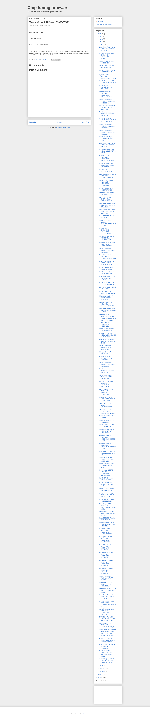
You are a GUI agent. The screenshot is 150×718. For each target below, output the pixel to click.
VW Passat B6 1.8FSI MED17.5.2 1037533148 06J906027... (106, 547)
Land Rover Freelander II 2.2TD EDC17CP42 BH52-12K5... (107, 107)
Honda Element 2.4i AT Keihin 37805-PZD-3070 (107, 81)
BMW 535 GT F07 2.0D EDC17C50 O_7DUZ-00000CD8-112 (107, 165)
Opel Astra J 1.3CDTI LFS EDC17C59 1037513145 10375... (107, 175)
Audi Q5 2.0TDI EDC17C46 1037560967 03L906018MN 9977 (106, 158)
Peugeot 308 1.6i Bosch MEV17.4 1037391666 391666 (107, 513)
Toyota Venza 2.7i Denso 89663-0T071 (107, 421)
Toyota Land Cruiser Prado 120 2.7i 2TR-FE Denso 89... (107, 578)
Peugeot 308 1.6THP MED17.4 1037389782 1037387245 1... (107, 398)
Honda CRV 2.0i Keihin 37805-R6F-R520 (106, 268)
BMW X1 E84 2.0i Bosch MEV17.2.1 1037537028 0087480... (107, 151)
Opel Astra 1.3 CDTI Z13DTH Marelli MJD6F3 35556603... (106, 199)
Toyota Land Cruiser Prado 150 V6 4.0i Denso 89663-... (105, 347)
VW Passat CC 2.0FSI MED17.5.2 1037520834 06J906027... (106, 563)
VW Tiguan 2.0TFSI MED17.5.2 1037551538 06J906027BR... (105, 539)
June (101, 39)
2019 (99, 677)
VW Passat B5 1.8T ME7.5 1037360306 (106, 634)
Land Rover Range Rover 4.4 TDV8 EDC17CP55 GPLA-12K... (107, 205)
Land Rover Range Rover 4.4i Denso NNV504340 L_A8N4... (107, 310)
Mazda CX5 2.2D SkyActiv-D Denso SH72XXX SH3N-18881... (105, 653)
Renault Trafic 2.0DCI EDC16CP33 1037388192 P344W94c (107, 256)
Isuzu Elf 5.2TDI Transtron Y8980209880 (107, 519)
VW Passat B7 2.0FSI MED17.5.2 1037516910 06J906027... (106, 555)
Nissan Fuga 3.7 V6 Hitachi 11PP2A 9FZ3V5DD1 (105, 584)
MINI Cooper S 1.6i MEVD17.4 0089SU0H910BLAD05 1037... (107, 506)
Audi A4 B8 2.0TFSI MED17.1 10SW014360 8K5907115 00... (107, 335)
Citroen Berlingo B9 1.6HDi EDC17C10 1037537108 (106, 459)
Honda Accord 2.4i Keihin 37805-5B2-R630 (107, 500)
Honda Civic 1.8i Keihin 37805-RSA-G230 (106, 329)
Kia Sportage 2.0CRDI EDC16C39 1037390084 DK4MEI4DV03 (106, 472)
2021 (99, 34)
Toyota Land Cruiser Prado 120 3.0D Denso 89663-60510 (107, 376)
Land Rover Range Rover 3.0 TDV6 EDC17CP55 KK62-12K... (107, 596)
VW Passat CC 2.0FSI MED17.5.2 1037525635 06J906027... (106, 571)
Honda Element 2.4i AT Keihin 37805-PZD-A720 (106, 465)
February (103, 668)
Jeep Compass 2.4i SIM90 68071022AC (107, 288)
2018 (99, 680)
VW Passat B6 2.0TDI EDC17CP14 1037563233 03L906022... (106, 323)
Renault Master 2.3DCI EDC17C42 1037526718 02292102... (106, 55)
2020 (99, 675)
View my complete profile (103, 24)
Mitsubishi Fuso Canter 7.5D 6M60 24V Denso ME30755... (107, 524)
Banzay (100, 21)
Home (59, 122)
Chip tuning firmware (48, 7)
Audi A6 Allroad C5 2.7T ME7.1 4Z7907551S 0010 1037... (106, 358)
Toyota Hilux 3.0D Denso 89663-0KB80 (107, 62)
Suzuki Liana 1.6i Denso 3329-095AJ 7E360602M (107, 646)
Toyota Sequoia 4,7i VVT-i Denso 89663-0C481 (107, 630)
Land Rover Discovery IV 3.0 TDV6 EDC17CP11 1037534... (107, 453)
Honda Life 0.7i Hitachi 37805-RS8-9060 (106, 272)
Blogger (85, 714)
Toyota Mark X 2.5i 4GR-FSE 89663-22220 (107, 66)
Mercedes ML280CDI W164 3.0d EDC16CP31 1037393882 (106, 183)
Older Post (85, 122)
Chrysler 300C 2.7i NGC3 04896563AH (107, 353)
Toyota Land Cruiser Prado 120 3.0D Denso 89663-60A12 (107, 101)
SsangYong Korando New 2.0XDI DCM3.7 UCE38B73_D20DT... (107, 262)
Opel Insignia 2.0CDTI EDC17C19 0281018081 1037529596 (106, 391)
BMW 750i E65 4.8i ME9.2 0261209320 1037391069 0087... (107, 244)
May (101, 42)
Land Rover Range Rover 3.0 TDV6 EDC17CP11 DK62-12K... (107, 211)
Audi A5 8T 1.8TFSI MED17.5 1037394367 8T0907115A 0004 (107, 640)
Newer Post (33, 122)
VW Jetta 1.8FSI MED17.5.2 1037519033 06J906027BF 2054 (106, 531)
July (101, 36)
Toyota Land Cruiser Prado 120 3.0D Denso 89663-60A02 (107, 126)
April (101, 44)
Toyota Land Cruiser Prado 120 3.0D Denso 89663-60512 (107, 364)
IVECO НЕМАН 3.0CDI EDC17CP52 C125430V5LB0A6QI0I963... (107, 603)
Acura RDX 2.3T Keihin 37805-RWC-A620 (106, 193)
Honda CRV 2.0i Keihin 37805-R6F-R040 (106, 479)
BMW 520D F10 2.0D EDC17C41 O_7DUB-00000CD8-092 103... (107, 494)
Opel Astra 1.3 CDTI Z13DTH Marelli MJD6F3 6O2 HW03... (107, 411)
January (102, 671)
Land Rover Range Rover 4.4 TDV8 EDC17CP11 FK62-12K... (107, 48)
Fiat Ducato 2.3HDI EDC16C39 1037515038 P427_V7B (107, 624)
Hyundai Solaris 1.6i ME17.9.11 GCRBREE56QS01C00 (107, 76)
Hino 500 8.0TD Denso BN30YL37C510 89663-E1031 (107, 341)
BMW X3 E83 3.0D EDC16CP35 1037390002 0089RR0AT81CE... (106, 94)
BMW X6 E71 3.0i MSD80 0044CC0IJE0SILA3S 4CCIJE (107, 590)
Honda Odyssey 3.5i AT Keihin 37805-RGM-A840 (106, 484)
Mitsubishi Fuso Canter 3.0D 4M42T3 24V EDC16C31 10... (106, 431)
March (102, 666)
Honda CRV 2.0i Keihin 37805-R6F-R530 (106, 189)
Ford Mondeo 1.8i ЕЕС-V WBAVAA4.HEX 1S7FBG (107, 278)
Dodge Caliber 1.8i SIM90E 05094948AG (107, 292)
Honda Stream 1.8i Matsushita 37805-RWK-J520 (105, 87)
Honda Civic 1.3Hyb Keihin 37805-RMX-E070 (106, 138)
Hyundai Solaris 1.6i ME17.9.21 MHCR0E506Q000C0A (107, 304)
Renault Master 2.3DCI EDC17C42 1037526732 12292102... (106, 611)
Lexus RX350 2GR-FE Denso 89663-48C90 (106, 170)
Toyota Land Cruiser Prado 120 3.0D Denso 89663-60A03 (107, 132)
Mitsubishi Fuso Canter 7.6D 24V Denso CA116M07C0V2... (106, 238)
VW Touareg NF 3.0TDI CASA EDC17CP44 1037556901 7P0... (106, 660)
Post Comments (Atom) (63, 127)
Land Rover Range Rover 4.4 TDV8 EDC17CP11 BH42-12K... (107, 144)
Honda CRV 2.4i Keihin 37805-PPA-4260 (106, 489)
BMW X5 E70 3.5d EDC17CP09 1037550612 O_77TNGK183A (105, 231)
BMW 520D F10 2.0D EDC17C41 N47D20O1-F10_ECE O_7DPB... (107, 618)
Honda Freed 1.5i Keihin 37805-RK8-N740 (107, 71)
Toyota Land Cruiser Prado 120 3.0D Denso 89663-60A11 (107, 113)
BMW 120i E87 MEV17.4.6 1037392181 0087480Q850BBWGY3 (107, 316)
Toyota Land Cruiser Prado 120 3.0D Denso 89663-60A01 (107, 250)
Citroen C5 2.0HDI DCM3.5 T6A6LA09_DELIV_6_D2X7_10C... (107, 223)
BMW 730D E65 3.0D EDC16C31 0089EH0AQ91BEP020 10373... (107, 446)
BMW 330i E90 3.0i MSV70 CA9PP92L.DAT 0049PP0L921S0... (107, 119)
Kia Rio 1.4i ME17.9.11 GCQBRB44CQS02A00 (107, 283)
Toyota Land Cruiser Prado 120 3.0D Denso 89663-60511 (107, 370)
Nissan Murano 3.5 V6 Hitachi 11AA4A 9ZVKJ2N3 (106, 297)
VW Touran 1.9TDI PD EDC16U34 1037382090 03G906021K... (106, 384)
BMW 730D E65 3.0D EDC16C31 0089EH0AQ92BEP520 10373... (107, 438)
